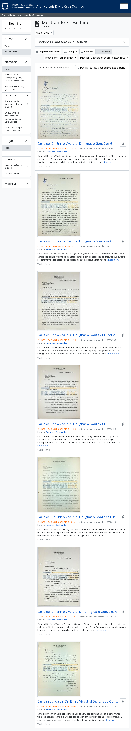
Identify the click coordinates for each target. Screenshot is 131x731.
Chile (16, 154)
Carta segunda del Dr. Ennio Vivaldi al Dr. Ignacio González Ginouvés (77, 701)
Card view (87, 51)
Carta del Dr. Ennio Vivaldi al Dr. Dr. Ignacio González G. (77, 612)
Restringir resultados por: (16, 25)
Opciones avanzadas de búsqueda (62, 42)
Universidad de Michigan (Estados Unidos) (16, 103)
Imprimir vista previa (48, 51)
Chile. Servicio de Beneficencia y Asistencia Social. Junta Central (16, 117)
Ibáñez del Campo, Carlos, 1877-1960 (16, 129)
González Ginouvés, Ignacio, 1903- (16, 88)
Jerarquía (70, 51)
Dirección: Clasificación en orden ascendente (103, 57)
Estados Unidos (16, 174)
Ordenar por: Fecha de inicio (59, 57)
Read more (109, 162)
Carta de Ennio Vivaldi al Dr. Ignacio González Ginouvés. (77, 335)
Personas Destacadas (56, 151)
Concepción (16, 160)
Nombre (11, 62)
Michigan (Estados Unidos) (16, 166)
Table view (104, 51)
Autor (9, 39)
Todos (7, 46)
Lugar (9, 141)
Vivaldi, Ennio (16, 52)
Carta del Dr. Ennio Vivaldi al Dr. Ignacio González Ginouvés (77, 517)
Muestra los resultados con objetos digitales (101, 67)
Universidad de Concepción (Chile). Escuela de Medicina (16, 77)
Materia (10, 184)
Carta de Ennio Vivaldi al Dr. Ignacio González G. (72, 424)
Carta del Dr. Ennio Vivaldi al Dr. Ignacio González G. (75, 143)
